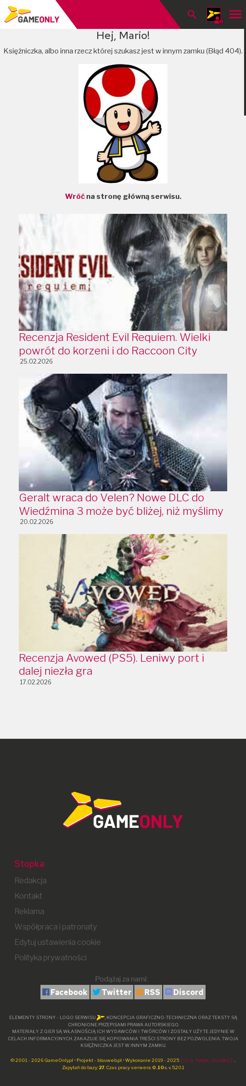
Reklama (29, 911)
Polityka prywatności (50, 957)
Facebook (69, 992)
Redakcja (30, 880)
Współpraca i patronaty (55, 926)
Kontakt (28, 896)
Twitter (116, 992)
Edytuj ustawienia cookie (57, 942)
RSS (152, 992)
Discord (188, 992)
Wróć (75, 196)
